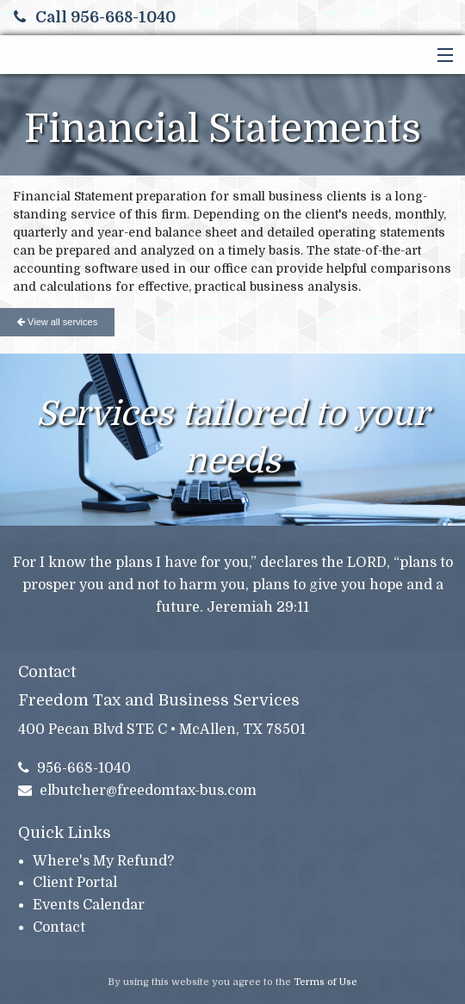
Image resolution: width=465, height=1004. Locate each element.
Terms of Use (325, 982)
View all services (57, 322)
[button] (441, 56)
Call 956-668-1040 (95, 17)
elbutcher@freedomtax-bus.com (137, 790)
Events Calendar (89, 905)
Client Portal (75, 882)
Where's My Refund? (103, 861)
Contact (59, 927)
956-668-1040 (75, 768)
